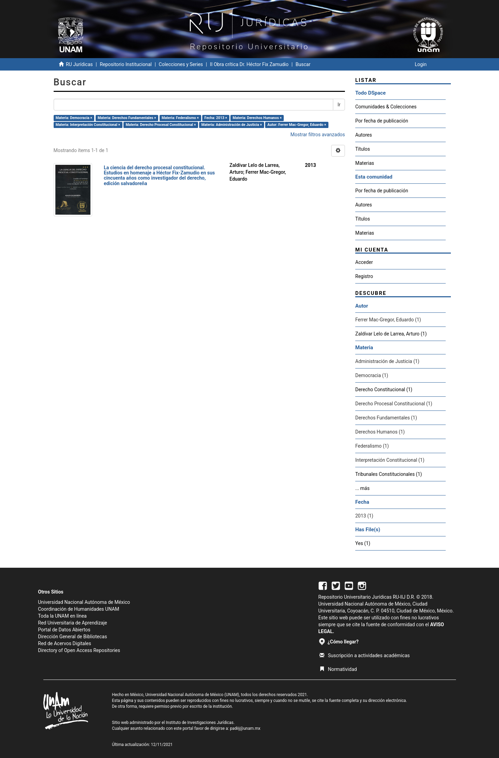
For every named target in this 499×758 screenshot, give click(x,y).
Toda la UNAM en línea (62, 616)
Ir (338, 104)
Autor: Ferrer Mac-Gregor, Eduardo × (297, 124)
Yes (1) (362, 543)
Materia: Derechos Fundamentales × (127, 118)
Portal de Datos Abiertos (64, 629)
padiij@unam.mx (245, 728)
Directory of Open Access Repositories (79, 650)
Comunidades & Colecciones (385, 106)
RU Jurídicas (79, 64)
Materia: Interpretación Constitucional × (88, 124)
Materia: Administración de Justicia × (232, 124)
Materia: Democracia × (74, 118)
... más (362, 488)
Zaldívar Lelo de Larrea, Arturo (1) (391, 334)
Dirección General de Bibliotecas (72, 636)
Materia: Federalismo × (180, 118)
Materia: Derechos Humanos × (257, 118)
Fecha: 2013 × (215, 118)
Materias (364, 163)
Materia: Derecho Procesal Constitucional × (161, 124)
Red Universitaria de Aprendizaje (72, 623)
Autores (363, 135)
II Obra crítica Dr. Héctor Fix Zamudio (249, 64)
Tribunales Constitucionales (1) (388, 474)
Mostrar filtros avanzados (317, 134)
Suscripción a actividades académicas (364, 655)
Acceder (364, 262)
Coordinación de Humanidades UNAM (78, 609)
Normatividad (338, 669)
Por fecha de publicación (381, 121)
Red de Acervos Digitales (64, 643)
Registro (364, 276)
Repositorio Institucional (126, 64)
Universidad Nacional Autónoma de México (84, 602)
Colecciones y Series (181, 64)
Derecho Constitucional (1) (383, 389)
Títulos (362, 149)
